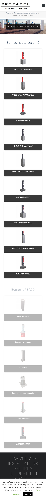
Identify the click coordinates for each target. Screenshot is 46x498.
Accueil (8, 13)
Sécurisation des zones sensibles (26, 13)
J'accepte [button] (27, 494)
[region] (23, 26)
